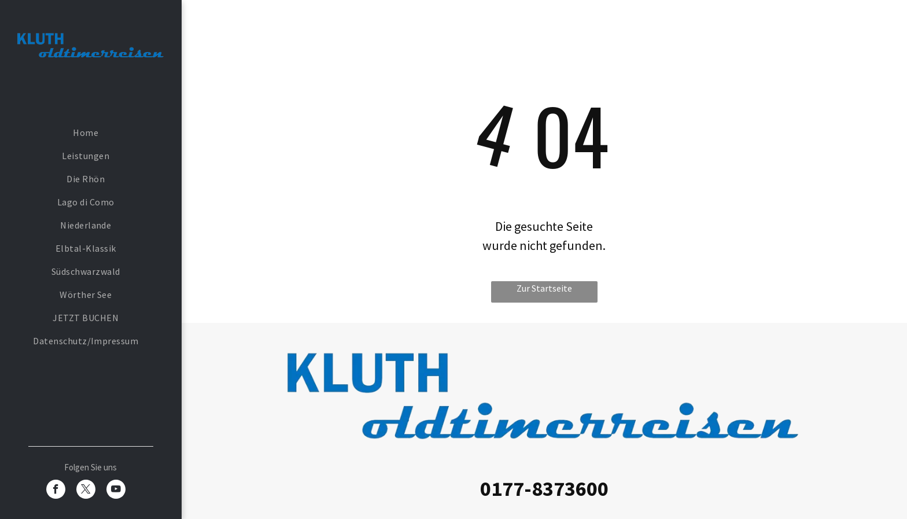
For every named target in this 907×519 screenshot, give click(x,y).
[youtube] (116, 491)
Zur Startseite (544, 288)
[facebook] (55, 491)
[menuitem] (86, 132)
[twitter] (85, 491)
